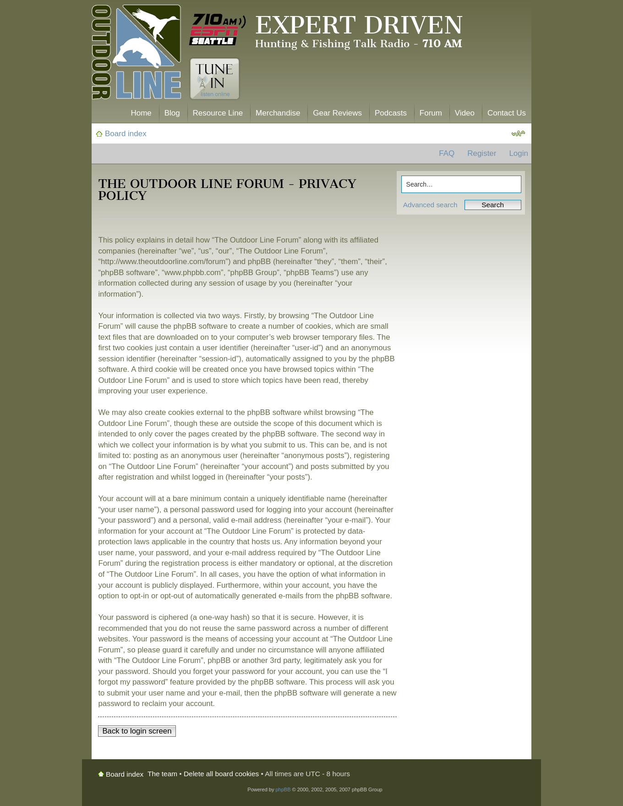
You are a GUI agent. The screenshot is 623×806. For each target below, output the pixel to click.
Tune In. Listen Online (214, 79)
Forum (431, 113)
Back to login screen (136, 731)
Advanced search (430, 205)
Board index (126, 133)
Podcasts (391, 113)
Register (481, 153)
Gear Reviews (337, 113)
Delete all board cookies (221, 774)
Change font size (518, 134)
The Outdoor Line (136, 54)
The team (162, 774)
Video (465, 113)
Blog (172, 113)
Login (518, 153)
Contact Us (506, 113)
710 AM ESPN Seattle (217, 30)
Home (141, 113)
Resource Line (218, 113)
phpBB (282, 789)
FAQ (446, 153)
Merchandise (278, 113)
